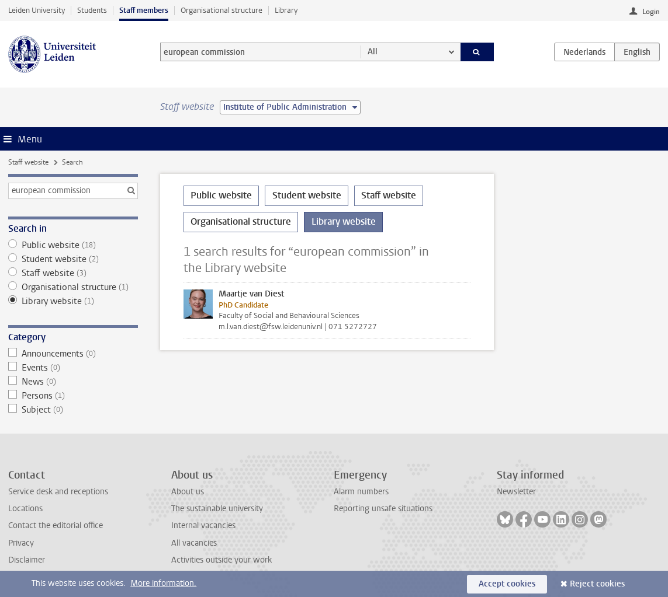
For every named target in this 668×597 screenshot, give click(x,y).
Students (92, 10)
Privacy (21, 543)
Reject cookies (597, 583)
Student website (73, 259)
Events (73, 367)
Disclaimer (26, 559)
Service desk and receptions (58, 491)
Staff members (143, 10)
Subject (73, 409)
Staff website (28, 162)
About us (187, 491)
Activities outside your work (221, 559)
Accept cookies (507, 583)
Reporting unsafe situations (383, 508)
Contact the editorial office (55, 525)
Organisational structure (221, 10)
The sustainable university (217, 508)
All (373, 51)
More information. (163, 583)
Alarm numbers (361, 491)
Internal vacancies (203, 525)
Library (286, 10)
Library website (73, 301)
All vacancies (194, 543)
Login (651, 11)
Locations (25, 508)
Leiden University (36, 10)
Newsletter (516, 491)
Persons (73, 395)
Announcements (73, 353)
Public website (73, 245)
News (73, 381)
